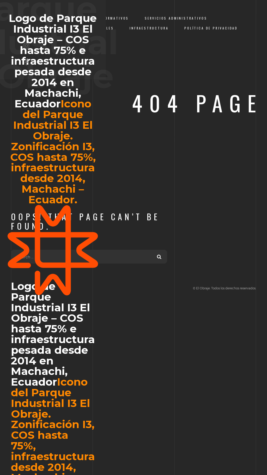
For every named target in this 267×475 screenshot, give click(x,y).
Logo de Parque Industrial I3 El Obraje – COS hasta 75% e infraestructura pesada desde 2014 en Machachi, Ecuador (53, 154)
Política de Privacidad (211, 28)
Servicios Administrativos (176, 18)
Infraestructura (149, 28)
